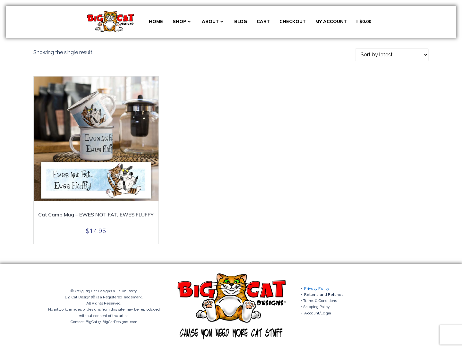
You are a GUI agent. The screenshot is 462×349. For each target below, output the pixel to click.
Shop (182, 21)
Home (156, 21)
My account (331, 21)
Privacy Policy (316, 288)
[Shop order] (392, 54)
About (213, 21)
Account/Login (317, 313)
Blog (240, 21)
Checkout (292, 21)
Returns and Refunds (324, 294)
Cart (263, 21)
